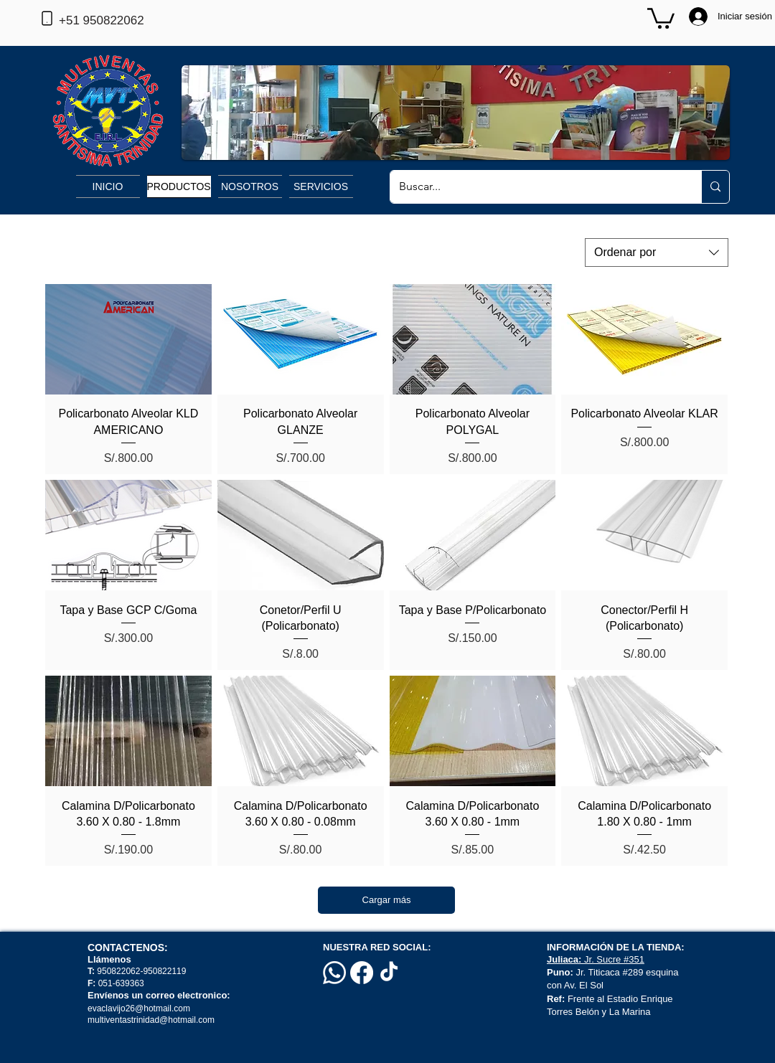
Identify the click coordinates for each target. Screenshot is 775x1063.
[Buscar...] (535, 187)
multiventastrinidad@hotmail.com (152, 1020)
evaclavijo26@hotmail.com (139, 1008)
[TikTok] (388, 972)
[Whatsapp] (334, 972)
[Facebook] (361, 972)
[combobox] (656, 252)
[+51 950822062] (125, 21)
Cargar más (386, 899)
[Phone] (46, 18)
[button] (661, 17)
